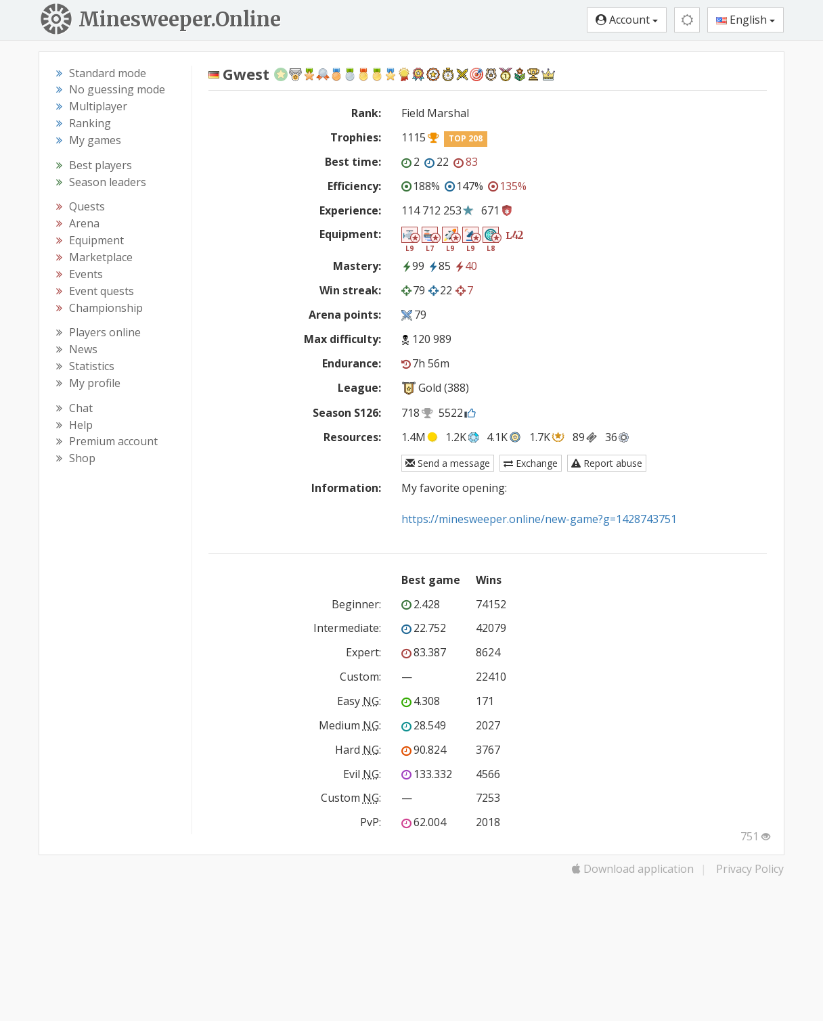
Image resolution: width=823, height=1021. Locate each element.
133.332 (426, 774)
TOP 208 (466, 138)
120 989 (431, 339)
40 (465, 265)
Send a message (447, 463)
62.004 (423, 822)
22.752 (423, 627)
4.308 (420, 701)
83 (465, 161)
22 (436, 161)
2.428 (420, 604)
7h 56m (425, 363)
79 (413, 290)
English (745, 19)
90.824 (423, 749)
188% (420, 186)
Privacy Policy (750, 868)
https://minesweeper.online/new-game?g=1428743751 (539, 519)
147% (464, 186)
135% (507, 186)
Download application (633, 868)
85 (439, 265)
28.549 (423, 725)
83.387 (423, 652)
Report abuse (606, 463)
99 (412, 265)
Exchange (531, 463)
